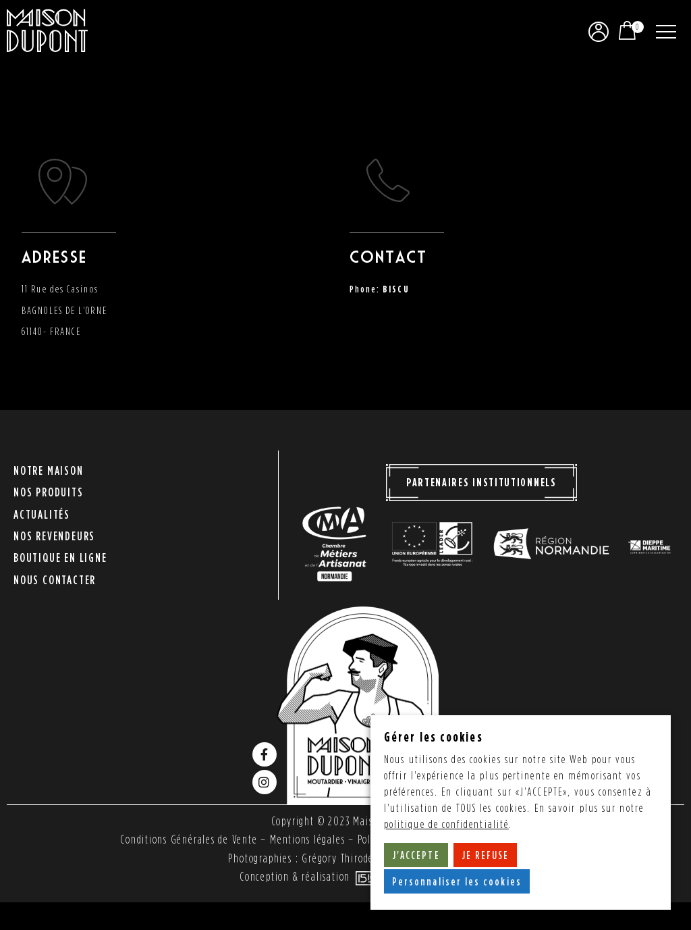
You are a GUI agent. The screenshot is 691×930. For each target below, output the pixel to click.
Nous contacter (54, 571)
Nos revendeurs (54, 534)
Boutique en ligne (60, 552)
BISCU (396, 288)
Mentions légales (307, 840)
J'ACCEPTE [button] (416, 855)
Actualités (41, 516)
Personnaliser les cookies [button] (457, 881)
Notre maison (48, 479)
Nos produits (48, 498)
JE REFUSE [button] (485, 855)
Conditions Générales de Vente (188, 840)
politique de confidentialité (446, 824)
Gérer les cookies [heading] (433, 736)
